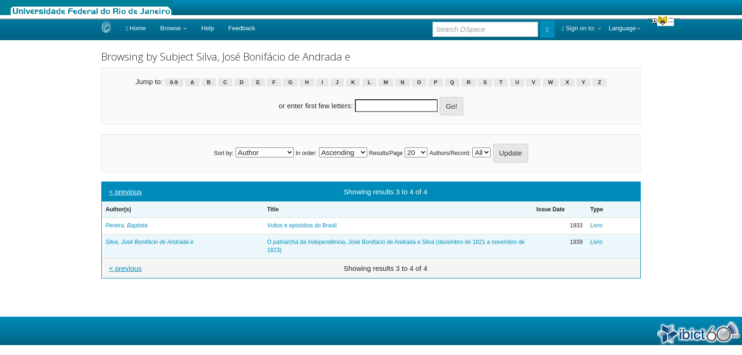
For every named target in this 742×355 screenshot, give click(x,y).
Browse (173, 28)
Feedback (241, 28)
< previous (125, 192)
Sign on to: (581, 28)
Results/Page (386, 153)
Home (135, 28)
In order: (306, 153)
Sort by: (223, 153)
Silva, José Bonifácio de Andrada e (150, 242)
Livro (596, 225)
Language (625, 28)
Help (207, 28)
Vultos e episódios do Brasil (301, 225)
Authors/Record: (450, 153)
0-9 (173, 82)
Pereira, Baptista (127, 225)
